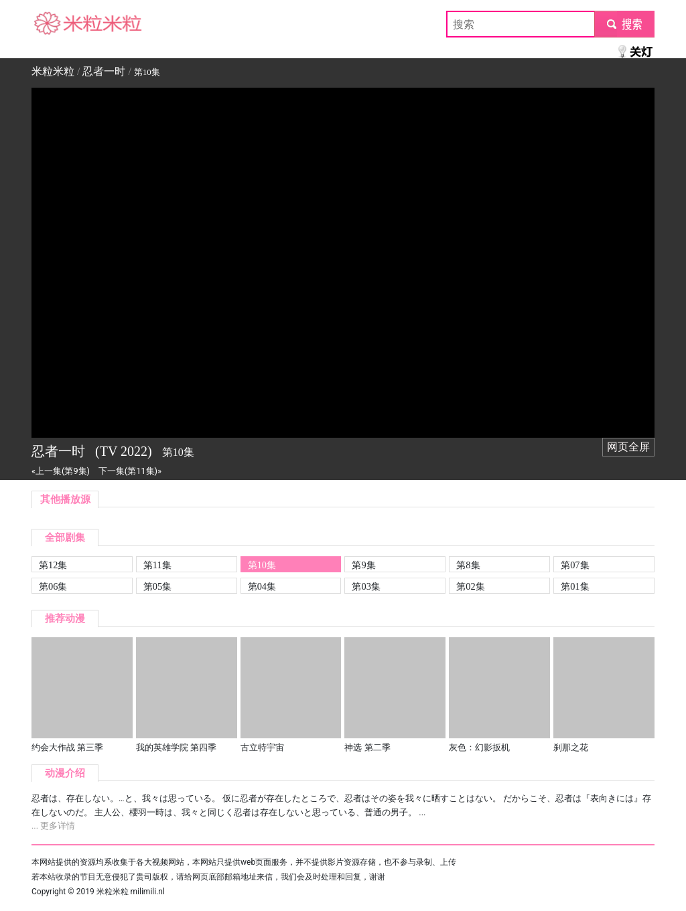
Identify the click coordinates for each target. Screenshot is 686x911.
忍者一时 (103, 71)
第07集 (575, 565)
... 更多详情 (53, 826)
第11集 (157, 565)
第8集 (468, 565)
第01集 (575, 586)
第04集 (262, 586)
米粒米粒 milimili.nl (130, 891)
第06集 (53, 586)
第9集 (363, 565)
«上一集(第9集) (60, 471)
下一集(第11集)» (129, 471)
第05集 (157, 586)
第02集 (470, 586)
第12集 (53, 565)
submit (624, 23)
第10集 (262, 565)
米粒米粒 (52, 23)
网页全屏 (628, 446)
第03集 (366, 586)
